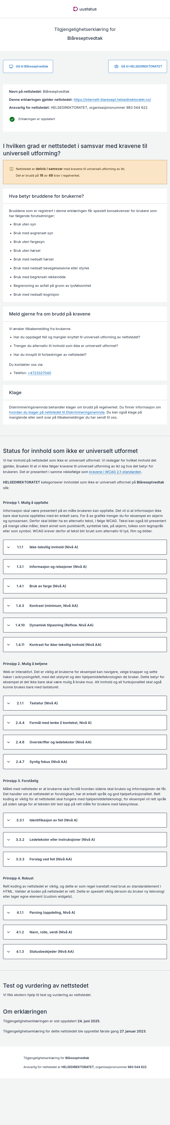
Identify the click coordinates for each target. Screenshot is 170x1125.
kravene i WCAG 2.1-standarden (115, 472)
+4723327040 (39, 373)
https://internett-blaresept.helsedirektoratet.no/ (112, 100)
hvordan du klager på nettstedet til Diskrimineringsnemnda (57, 412)
